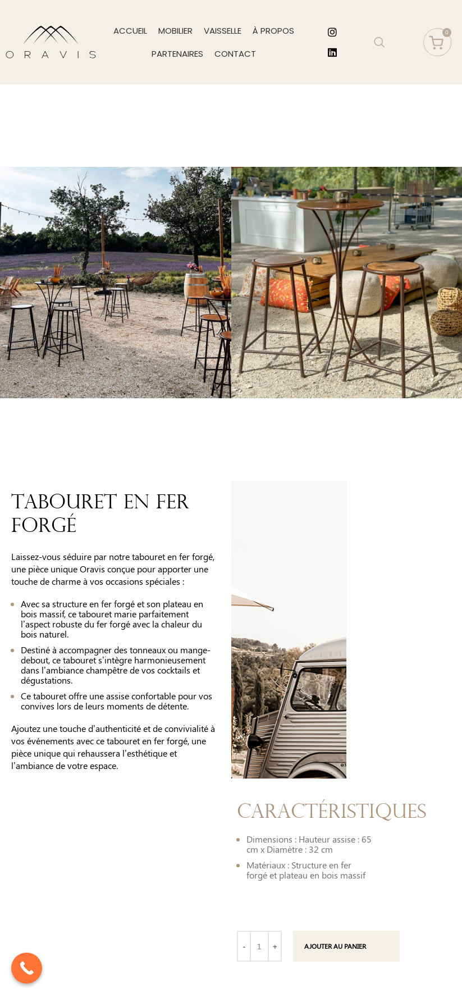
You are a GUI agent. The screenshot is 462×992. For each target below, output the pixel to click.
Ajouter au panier (335, 945)
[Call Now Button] (26, 968)
